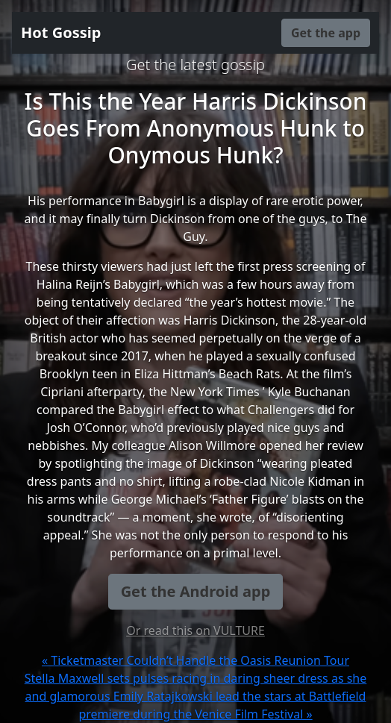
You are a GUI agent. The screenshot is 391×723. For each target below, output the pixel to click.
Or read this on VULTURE (195, 630)
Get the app (325, 33)
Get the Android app (196, 591)
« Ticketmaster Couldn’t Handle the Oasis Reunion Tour (195, 660)
